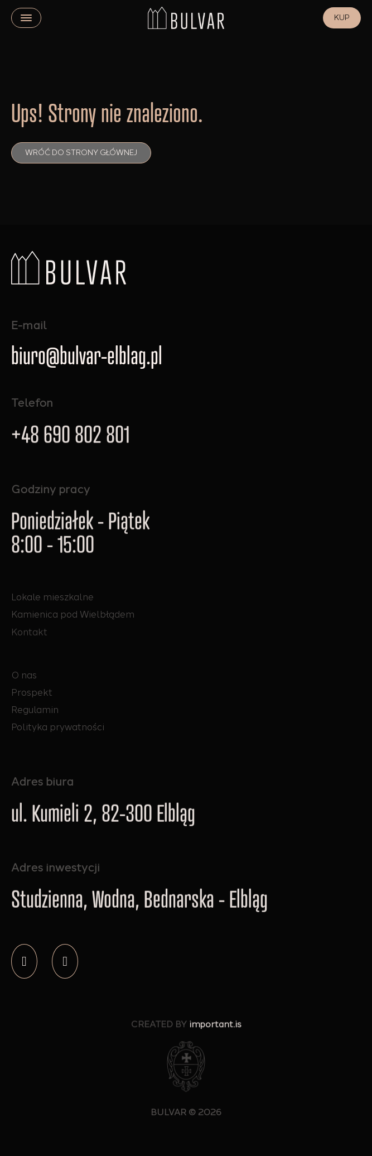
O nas (24, 675)
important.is (215, 1027)
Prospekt (31, 692)
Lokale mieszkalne (52, 597)
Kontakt (29, 636)
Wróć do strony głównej (81, 152)
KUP (342, 17)
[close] (26, 17)
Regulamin (35, 709)
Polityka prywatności (57, 727)
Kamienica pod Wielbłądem (72, 615)
